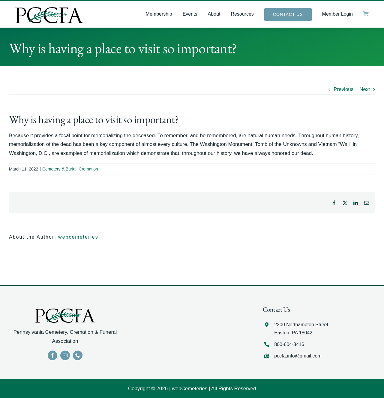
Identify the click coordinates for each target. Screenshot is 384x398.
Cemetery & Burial (59, 169)
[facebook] (52, 355)
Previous (343, 89)
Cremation (88, 169)
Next (364, 89)
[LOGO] (49, 10)
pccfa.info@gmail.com (298, 355)
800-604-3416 (289, 344)
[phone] (77, 355)
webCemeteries (189, 388)
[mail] (65, 355)
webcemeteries (78, 237)
